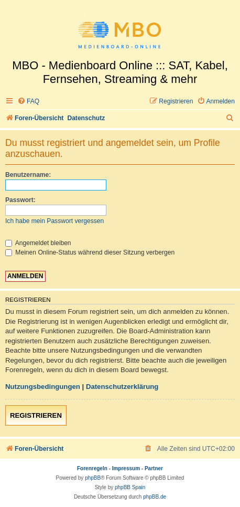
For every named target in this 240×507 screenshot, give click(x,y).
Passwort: (20, 200)
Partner (154, 468)
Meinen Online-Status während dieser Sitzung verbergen (89, 252)
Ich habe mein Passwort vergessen (54, 221)
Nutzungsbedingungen (42, 386)
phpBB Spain (130, 487)
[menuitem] (28, 101)
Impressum (126, 468)
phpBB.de (154, 497)
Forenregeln (92, 468)
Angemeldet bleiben (38, 243)
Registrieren (36, 415)
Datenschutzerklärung (122, 386)
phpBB (93, 478)
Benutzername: (28, 174)
